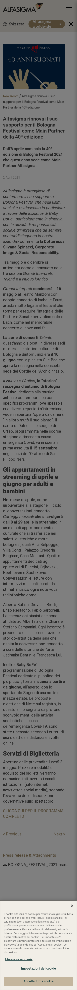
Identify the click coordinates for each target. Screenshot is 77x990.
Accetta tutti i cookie (38, 981)
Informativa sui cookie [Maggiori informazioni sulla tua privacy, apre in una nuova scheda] (18, 959)
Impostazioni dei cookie (38, 968)
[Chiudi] (72, 905)
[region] (38, 945)
